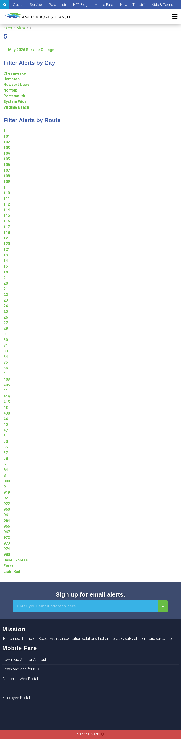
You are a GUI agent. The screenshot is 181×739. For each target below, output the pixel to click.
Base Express (16, 560)
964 (7, 520)
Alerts (21, 27)
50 (6, 441)
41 (6, 390)
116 (7, 221)
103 (7, 147)
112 (7, 204)
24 (6, 306)
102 (7, 142)
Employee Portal (16, 697)
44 (6, 419)
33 (6, 351)
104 (7, 153)
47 (6, 430)
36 (6, 368)
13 (6, 255)
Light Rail (12, 571)
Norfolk (10, 90)
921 (7, 498)
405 (7, 385)
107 (7, 170)
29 (6, 328)
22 (6, 294)
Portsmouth (14, 96)
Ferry (8, 566)
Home (8, 27)
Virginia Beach (16, 107)
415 (7, 402)
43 (6, 407)
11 (6, 187)
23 (6, 300)
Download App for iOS (20, 669)
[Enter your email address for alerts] (85, 606)
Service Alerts (90, 734)
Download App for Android (24, 659)
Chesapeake (15, 73)
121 (7, 249)
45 (6, 424)
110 (7, 193)
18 (6, 272)
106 (7, 164)
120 (7, 244)
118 (7, 232)
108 (7, 176)
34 (6, 357)
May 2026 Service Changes (32, 50)
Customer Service (27, 5)
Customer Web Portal (20, 679)
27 (6, 323)
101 (7, 136)
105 (7, 159)
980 (7, 554)
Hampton (12, 79)
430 (7, 413)
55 (6, 447)
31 (6, 345)
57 (6, 453)
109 (7, 181)
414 (7, 396)
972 (7, 537)
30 (6, 340)
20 (6, 283)
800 (7, 481)
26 (6, 317)
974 (7, 549)
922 (7, 503)
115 (7, 215)
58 (6, 458)
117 (7, 227)
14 (6, 260)
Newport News (17, 84)
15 (6, 266)
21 (6, 289)
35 (6, 362)
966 (7, 526)
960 (7, 509)
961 (7, 515)
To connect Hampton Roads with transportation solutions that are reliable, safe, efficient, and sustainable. (89, 638)
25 (6, 311)
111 (7, 198)
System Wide (15, 101)
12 (6, 238)
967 (7, 532)
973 (7, 543)
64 (6, 470)
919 (7, 492)
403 (7, 379)
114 (7, 210)
